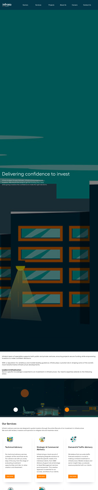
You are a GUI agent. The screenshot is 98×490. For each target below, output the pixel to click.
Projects (51, 5)
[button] (26, 5)
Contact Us (87, 5)
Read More (10, 476)
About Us (63, 5)
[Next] (67, 410)
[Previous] (15, 410)
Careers (74, 5)
